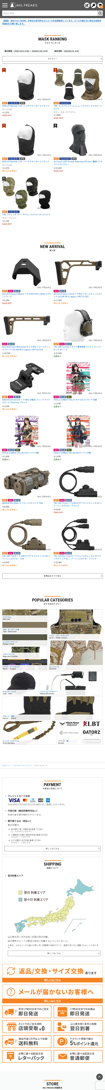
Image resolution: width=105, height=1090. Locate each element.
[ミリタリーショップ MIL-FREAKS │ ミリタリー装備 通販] (23, 5)
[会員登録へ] (87, 5)
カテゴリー (52, 58)
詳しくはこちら (52, 848)
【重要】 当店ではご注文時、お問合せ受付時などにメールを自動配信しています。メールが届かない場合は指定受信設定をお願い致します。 (51, 22)
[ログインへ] (93, 5)
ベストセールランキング (22, 765)
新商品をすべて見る (52, 575)
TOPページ (6, 765)
